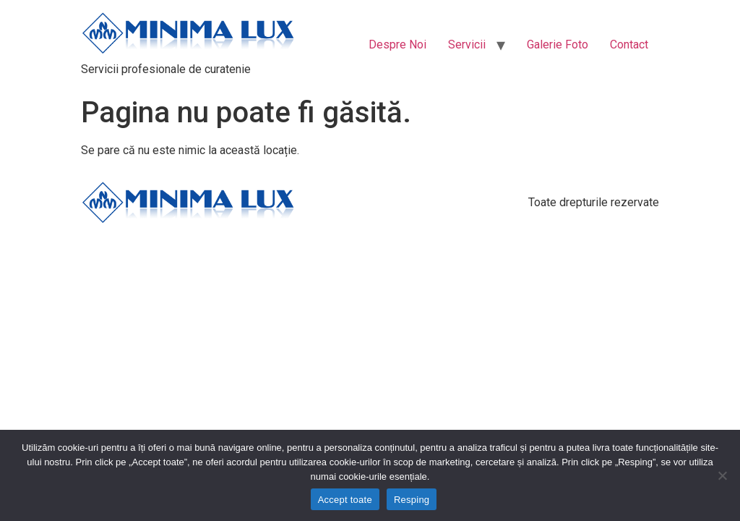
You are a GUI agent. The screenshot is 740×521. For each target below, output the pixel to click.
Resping (411, 499)
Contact (629, 44)
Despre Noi (397, 44)
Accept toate (345, 499)
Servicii (467, 44)
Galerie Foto (557, 44)
